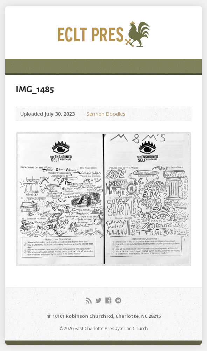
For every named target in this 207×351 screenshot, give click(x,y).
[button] (103, 199)
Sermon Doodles (106, 113)
